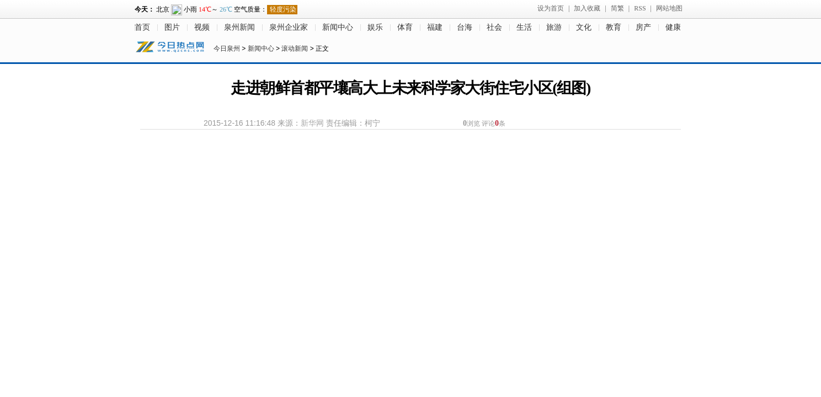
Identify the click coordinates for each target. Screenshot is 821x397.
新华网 (312, 123)
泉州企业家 (288, 27)
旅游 (554, 27)
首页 (142, 27)
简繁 (617, 8)
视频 (202, 27)
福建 (435, 27)
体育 (405, 27)
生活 (524, 27)
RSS (640, 8)
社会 (494, 27)
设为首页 (550, 8)
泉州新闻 (239, 27)
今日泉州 (227, 48)
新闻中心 (337, 27)
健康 (673, 27)
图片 (172, 27)
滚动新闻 (294, 48)
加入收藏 (587, 8)
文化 (583, 27)
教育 (613, 27)
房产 (643, 27)
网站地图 (669, 8)
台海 (464, 27)
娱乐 (375, 27)
